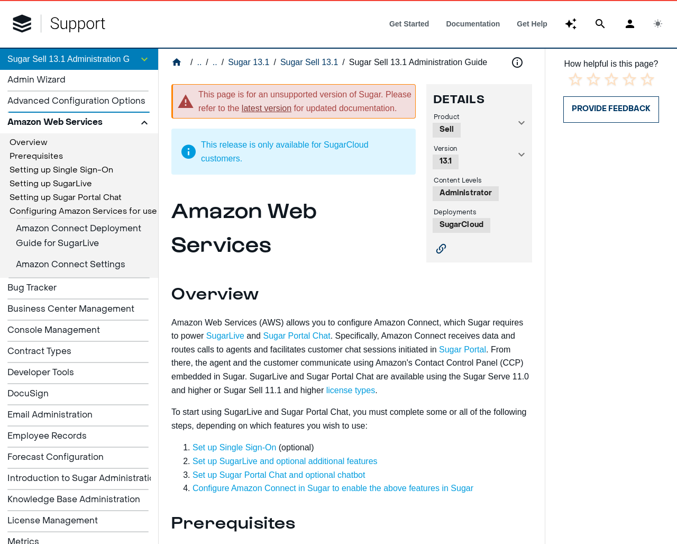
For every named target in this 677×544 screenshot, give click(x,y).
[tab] (409, 24)
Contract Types (39, 352)
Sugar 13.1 (248, 62)
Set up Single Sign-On (234, 447)
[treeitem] (79, 143)
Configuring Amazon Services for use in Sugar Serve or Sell (127, 211)
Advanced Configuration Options (76, 101)
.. (199, 62)
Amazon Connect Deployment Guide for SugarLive (78, 236)
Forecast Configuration (55, 458)
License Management (52, 521)
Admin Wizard (36, 80)
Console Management (53, 331)
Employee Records (47, 436)
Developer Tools (40, 373)
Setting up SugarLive (51, 184)
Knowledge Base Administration (73, 500)
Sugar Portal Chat (296, 335)
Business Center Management (70, 309)
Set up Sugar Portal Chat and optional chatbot (280, 474)
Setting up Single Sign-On (61, 170)
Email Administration (50, 415)
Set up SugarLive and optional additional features (285, 461)
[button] (79, 59)
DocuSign (28, 394)
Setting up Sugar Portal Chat (66, 198)
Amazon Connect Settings (70, 265)
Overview (29, 143)
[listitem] (79, 80)
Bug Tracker (32, 288)
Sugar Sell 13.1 (309, 62)
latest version (266, 108)
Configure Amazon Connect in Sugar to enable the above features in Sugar (333, 488)
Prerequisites (36, 156)
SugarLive (224, 335)
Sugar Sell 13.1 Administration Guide (418, 62)
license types (351, 390)
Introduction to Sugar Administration (83, 479)
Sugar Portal (462, 349)
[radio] (575, 79)
